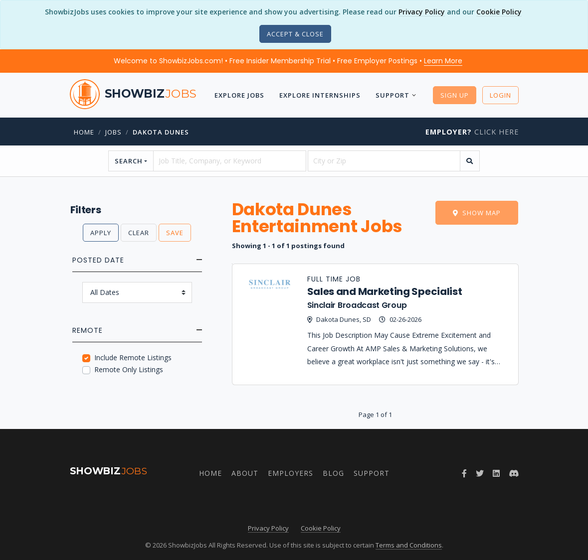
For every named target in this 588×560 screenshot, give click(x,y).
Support (392, 95)
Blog (333, 473)
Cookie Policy (499, 11)
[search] (470, 160)
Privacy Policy (421, 11)
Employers (290, 473)
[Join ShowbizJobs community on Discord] (514, 473)
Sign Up (454, 95)
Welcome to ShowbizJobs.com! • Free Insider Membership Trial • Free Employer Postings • (288, 61)
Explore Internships (320, 95)
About (244, 473)
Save (175, 232)
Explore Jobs (239, 95)
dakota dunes (161, 132)
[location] (384, 160)
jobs (113, 132)
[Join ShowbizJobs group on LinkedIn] (496, 473)
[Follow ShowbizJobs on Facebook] (464, 473)
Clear (138, 232)
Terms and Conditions (409, 545)
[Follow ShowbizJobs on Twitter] (480, 473)
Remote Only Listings (128, 369)
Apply (100, 232)
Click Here (472, 132)
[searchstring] (229, 160)
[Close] (295, 34)
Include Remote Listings (133, 357)
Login (500, 95)
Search (129, 160)
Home (84, 132)
